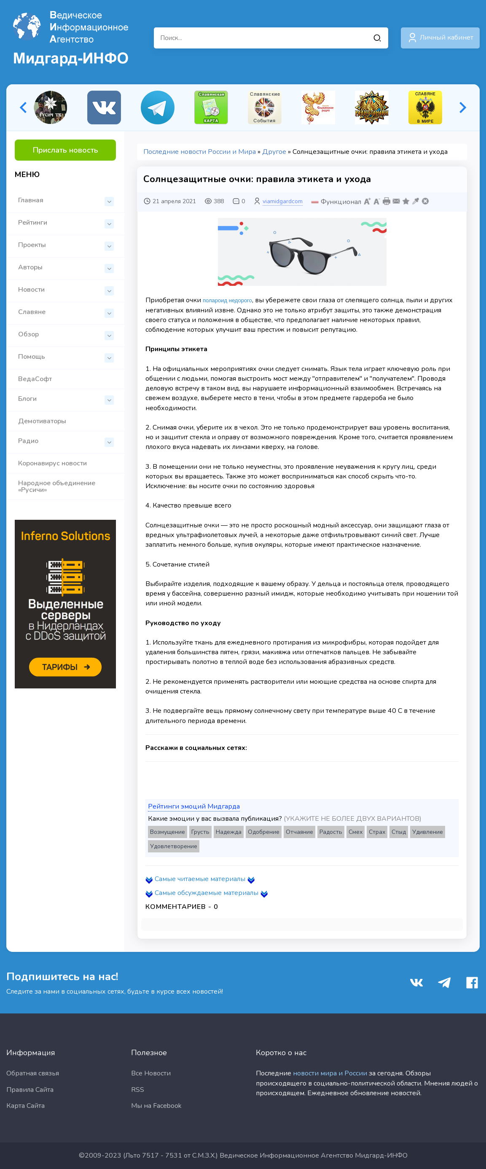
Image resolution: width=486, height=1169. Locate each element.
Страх (377, 832)
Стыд (399, 832)
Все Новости (151, 1073)
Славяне (66, 312)
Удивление (427, 832)
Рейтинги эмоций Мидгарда (194, 806)
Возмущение (167, 832)
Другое (274, 151)
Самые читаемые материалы (200, 879)
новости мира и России (330, 1073)
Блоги (66, 399)
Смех (355, 832)
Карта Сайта (25, 1105)
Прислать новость (65, 150)
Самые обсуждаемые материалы (206, 893)
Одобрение (263, 832)
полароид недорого (227, 300)
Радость (331, 832)
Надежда (229, 832)
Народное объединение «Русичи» (56, 486)
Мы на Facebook (156, 1105)
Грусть (200, 832)
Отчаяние (299, 832)
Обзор (66, 335)
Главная (66, 201)
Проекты (66, 245)
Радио (66, 441)
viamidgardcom (283, 201)
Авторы (66, 268)
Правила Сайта (30, 1089)
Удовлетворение (173, 846)
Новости (66, 290)
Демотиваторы (42, 421)
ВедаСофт (35, 379)
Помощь (66, 357)
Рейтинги (66, 223)
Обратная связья (32, 1073)
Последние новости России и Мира (199, 151)
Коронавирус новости (52, 463)
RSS (137, 1089)
